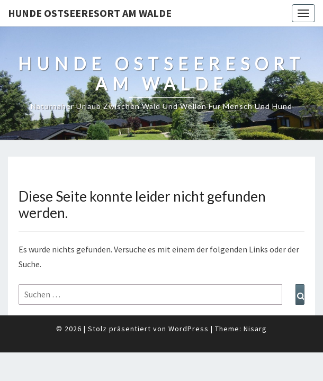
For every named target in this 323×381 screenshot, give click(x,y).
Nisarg (255, 328)
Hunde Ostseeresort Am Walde (90, 13)
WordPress (188, 328)
